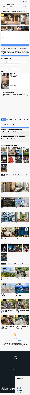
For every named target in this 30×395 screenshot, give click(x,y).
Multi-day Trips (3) (15, 264)
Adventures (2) (26, 264)
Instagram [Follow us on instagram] (15, 359)
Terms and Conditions (15, 373)
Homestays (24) (19, 175)
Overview (4, 6)
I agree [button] (18, 390)
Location (18, 6)
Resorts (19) (24, 175)
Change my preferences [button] (20, 392)
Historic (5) (26, 120)
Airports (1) (3, 120)
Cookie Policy (15, 370)
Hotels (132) (2, 175)
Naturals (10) (3, 122)
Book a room (15, 56)
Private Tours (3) (20, 264)
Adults (2, 43)
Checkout (2, 39)
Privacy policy (15, 367)
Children (16, 43)
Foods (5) (21, 120)
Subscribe (19, 341)
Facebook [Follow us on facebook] (15, 361)
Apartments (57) (8, 175)
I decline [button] (22, 390)
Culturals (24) (15, 120)
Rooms (11, 6)
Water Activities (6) (9, 264)
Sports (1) (9, 122)
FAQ (25, 6)
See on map (26, 95)
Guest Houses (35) (14, 175)
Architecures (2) (9, 120)
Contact (15, 365)
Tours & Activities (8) (15, 122)
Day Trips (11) (3, 264)
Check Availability (15, 45)
